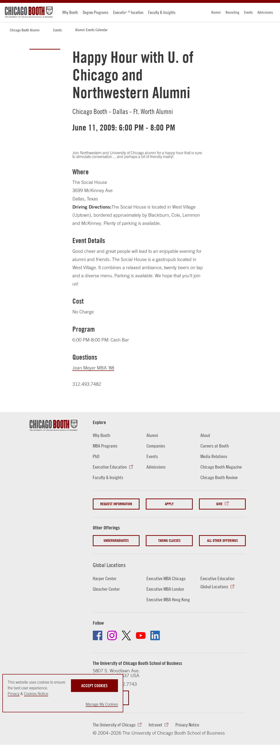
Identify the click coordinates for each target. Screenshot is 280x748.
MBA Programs (105, 445)
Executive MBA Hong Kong (168, 599)
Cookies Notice (36, 693)
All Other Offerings (222, 540)
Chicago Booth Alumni (25, 30)
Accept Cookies (94, 685)
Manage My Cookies (102, 704)
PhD (96, 456)
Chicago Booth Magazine (221, 467)
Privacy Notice (187, 724)
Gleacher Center (106, 589)
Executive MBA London (165, 589)
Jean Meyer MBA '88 (93, 367)
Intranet (155, 724)
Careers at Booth (214, 445)
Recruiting (232, 12)
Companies (155, 445)
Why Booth (70, 12)
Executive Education (128, 12)
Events (248, 12)
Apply (169, 504)
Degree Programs (95, 12)
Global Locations (109, 565)
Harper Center (105, 578)
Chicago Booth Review (219, 477)
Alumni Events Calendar (91, 30)
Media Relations (213, 456)
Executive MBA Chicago (166, 578)
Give (219, 504)
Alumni (216, 12)
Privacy (13, 693)
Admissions (265, 12)
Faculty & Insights (161, 12)
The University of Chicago (114, 724)
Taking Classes (169, 540)
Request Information (116, 504)
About (205, 435)
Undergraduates (116, 540)
